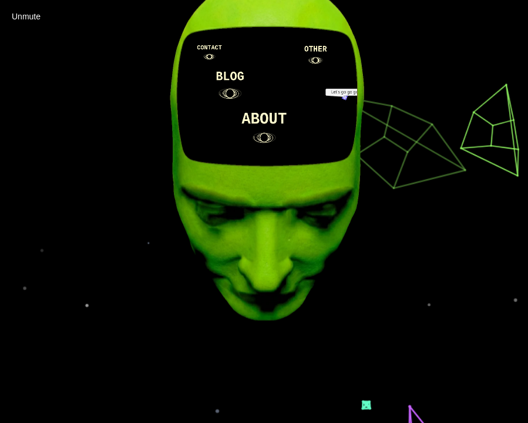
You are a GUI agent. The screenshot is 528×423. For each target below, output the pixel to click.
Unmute (26, 16)
